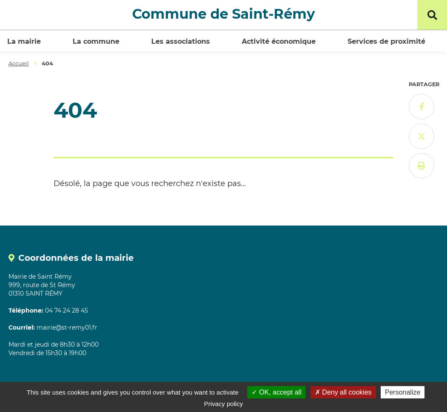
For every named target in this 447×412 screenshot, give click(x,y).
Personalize (403, 392)
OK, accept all (276, 392)
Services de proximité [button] (386, 41)
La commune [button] (96, 41)
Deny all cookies (343, 392)
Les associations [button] (180, 41)
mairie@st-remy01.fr (67, 327)
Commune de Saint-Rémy (223, 14)
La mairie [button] (24, 41)
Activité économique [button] (279, 41)
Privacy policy (223, 403)
